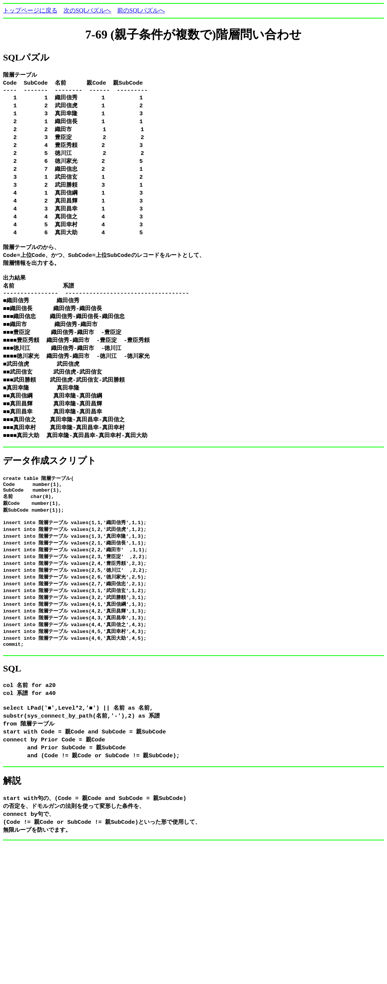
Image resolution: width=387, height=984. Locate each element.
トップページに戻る (30, 10)
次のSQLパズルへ (87, 10)
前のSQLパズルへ (141, 10)
